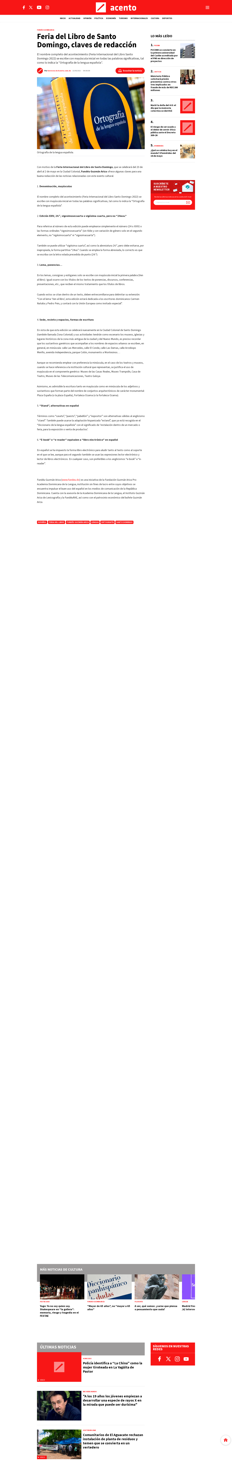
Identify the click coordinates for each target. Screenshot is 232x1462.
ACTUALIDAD (74, 18)
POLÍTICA (98, 18)
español (42, 522)
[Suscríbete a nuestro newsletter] (188, 202)
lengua (95, 522)
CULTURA (155, 18)
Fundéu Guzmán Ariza (78, 522)
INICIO (63, 18)
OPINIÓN (87, 18)
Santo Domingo (124, 522)
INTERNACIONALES (139, 18)
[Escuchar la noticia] (130, 71)
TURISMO (123, 18)
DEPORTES (167, 18)
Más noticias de (61, 1269)
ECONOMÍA (111, 18)
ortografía (107, 522)
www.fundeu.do (70, 480)
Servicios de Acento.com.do (59, 71)
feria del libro (56, 522)
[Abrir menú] (207, 7)
